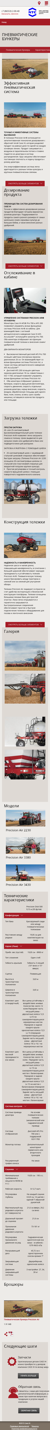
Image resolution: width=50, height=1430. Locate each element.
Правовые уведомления (19, 1426)
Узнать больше (28, 1375)
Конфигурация (12, 915)
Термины (35, 1426)
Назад (4, 22)
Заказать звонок (9, 13)
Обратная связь (29, 1410)
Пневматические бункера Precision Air (21, 1319)
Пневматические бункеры (18, 50)
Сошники (9, 1169)
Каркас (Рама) (11, 946)
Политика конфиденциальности (24, 1429)
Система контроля (14, 1106)
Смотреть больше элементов (23, 183)
